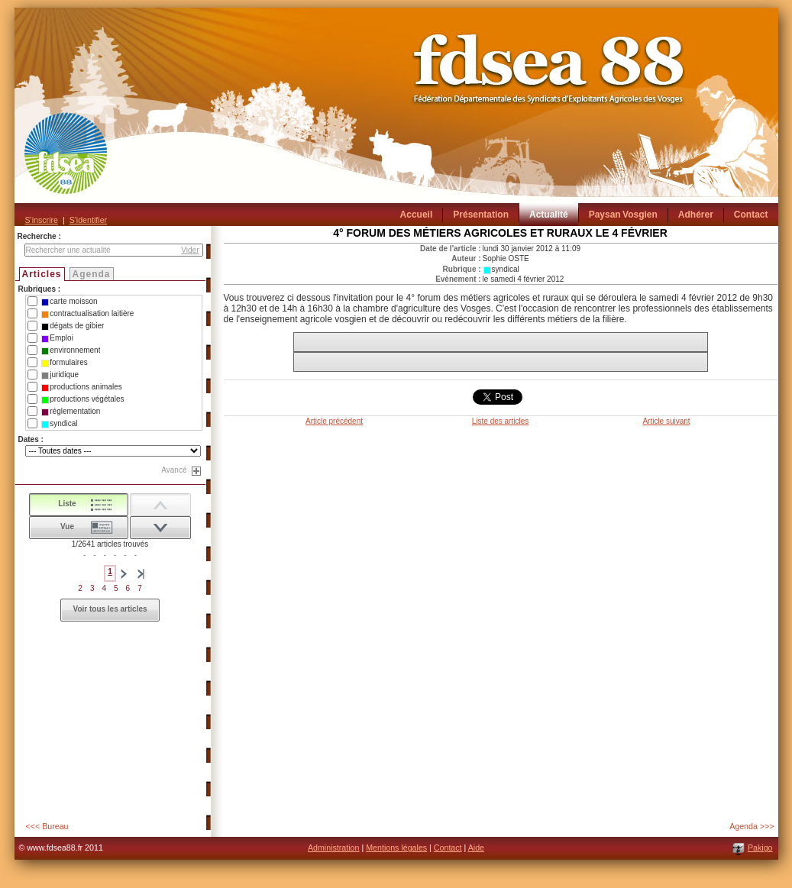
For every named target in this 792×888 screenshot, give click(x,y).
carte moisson (69, 301)
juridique (60, 374)
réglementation (70, 411)
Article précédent (334, 421)
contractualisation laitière (87, 313)
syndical (59, 423)
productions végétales (82, 399)
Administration (334, 847)
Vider (190, 250)
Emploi (57, 338)
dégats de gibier (72, 326)
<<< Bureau (47, 826)
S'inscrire (41, 219)
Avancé (173, 470)
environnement (70, 350)
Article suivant (666, 421)
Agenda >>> (751, 826)
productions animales (81, 387)
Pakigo (760, 847)
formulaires (64, 362)
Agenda (92, 274)
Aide (476, 847)
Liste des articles (500, 421)
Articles (42, 274)
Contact (448, 847)
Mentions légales (396, 847)
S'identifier (88, 219)
